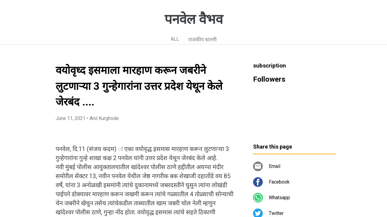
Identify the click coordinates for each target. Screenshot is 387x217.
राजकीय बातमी (202, 39)
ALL (175, 39)
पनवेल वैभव (193, 19)
